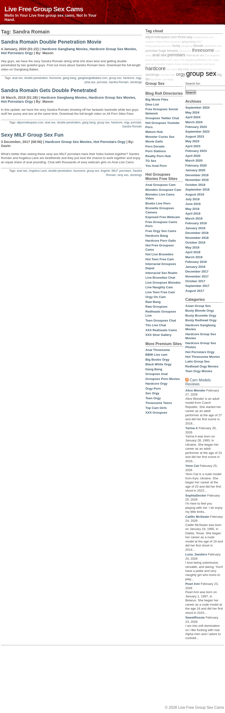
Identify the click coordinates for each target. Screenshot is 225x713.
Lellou (216, 59)
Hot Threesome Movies (202, 357)
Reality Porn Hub (158, 156)
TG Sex (150, 161)
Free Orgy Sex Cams (160, 231)
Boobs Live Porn (158, 203)
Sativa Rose (162, 41)
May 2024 (192, 112)
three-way (185, 37)
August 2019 (194, 194)
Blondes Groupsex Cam (163, 189)
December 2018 (197, 233)
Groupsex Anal (156, 374)
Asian (178, 64)
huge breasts (168, 51)
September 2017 (197, 286)
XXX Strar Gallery (158, 335)
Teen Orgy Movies (198, 371)
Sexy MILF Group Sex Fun (32, 135)
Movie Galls (154, 141)
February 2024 (196, 127)
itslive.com (166, 59)
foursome (55, 78)
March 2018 (193, 257)
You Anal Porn (156, 165)
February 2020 (196, 165)
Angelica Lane (38, 170)
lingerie (105, 170)
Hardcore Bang (156, 235)
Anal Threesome (157, 350)
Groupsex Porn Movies (162, 379)
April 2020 (192, 156)
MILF (115, 170)
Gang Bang (153, 369)
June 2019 (193, 204)
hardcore (128, 78)
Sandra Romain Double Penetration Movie (51, 42)
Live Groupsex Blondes (163, 282)
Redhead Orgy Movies (201, 366)
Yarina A (191, 428)
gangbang (186, 46)
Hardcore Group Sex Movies (112, 49)
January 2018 (195, 267)
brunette (160, 64)
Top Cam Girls (156, 408)
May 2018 (192, 247)
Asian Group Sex (198, 306)
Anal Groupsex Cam (160, 185)
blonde (198, 46)
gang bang (69, 78)
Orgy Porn (153, 388)
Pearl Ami (192, 584)
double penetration (36, 78)
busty (176, 46)
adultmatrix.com (213, 46)
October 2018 (195, 242)
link (221, 639)
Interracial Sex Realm (161, 273)
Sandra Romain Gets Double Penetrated (49, 90)
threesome (203, 50)
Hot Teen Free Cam (159, 259)
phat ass (90, 82)
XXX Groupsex (156, 412)
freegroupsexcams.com (158, 46)
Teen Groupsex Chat (160, 320)
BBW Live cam (156, 354)
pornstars (125, 170)
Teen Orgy (153, 398)
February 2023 (196, 151)
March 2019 (193, 218)
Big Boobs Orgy (157, 359)
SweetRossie (195, 617)
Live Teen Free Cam (160, 292)
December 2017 (197, 271)
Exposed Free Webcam (162, 217)
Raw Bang (153, 302)
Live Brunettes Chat (160, 277)
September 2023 (197, 131)
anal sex (17, 78)
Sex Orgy (152, 393)
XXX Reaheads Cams (161, 330)
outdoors (150, 41)
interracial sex (195, 55)
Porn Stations (155, 151)
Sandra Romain (118, 82)
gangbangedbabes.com (92, 78)
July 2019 (192, 199)
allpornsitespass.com (30, 122)
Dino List (152, 104)
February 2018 (196, 262)
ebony (156, 59)
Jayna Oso (185, 50)
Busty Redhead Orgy (201, 320)
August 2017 (194, 291)
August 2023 (194, 136)
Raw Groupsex (156, 306)
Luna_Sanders (196, 554)
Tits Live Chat (155, 325)
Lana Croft (179, 59)
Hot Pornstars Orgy (17, 53)
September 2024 (197, 107)
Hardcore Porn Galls (160, 240)
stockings (136, 82)
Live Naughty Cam (159, 287)
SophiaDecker (195, 495)
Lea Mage (167, 79)
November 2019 (197, 180)
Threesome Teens (158, 403)
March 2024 (193, 122)
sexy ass (122, 175)
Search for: (193, 83)
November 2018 (197, 238)
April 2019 (192, 213)
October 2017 (195, 281)
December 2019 (197, 175)
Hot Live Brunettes (159, 254)
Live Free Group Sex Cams (43, 9)
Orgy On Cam (155, 297)
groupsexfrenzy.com (201, 69)
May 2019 (192, 209)
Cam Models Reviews (198, 382)
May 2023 (192, 141)
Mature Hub (154, 132)
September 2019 (197, 189)
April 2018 (192, 252)
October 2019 (195, 185)
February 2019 (196, 223)
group (148, 59)
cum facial (209, 64)
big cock (183, 69)
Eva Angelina (212, 55)
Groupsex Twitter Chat (162, 118)
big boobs (156, 79)
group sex (115, 78)
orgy (138, 78)
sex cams (172, 69)
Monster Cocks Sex (160, 137)
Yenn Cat (192, 466)
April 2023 (192, 146)
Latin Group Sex (197, 361)
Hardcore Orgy (156, 383)
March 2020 (193, 160)
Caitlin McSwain (197, 516)
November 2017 (197, 276)
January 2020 (195, 170)
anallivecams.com (203, 37)
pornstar (102, 82)
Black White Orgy (158, 364)
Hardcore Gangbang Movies (65, 49)
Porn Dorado (154, 146)
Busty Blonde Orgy (199, 310)
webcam (150, 64)
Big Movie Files (156, 99)
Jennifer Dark (167, 74)
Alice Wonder (195, 390)
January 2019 (195, 228)
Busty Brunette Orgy (200, 315)
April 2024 (192, 117)
